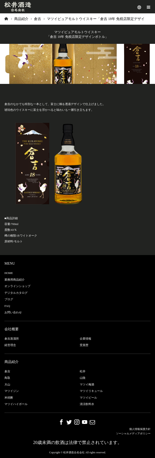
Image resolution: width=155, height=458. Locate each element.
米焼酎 (8, 397)
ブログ (8, 299)
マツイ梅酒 (87, 384)
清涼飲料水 (87, 404)
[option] (77, 64)
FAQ (7, 306)
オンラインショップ (17, 286)
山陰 (82, 377)
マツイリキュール (91, 391)
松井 (82, 371)
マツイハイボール (16, 404)
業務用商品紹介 (14, 279)
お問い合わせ (13, 312)
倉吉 (7, 371)
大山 (7, 384)
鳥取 (7, 377)
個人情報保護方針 (140, 429)
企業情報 (85, 338)
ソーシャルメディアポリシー (133, 433)
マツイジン (11, 391)
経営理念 (10, 345)
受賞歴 (84, 345)
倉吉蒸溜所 (11, 338)
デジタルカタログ (16, 292)
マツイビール (88, 397)
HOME (8, 273)
